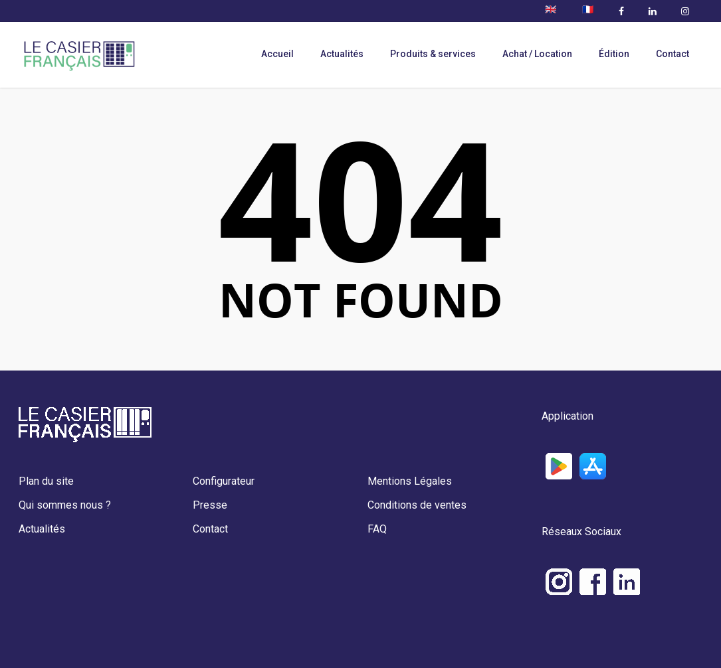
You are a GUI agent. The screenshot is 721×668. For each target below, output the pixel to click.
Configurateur (224, 481)
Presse (210, 505)
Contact (672, 53)
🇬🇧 (550, 9)
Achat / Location (537, 53)
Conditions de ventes (416, 505)
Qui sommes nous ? (65, 505)
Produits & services (433, 53)
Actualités (341, 53)
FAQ (377, 529)
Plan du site (46, 481)
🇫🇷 (587, 9)
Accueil (277, 53)
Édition (614, 53)
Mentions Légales (409, 481)
